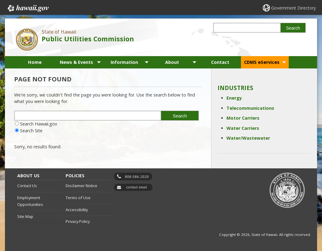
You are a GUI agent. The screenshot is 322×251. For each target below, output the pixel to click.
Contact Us (27, 185)
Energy (234, 98)
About (172, 62)
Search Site (31, 131)
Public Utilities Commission (88, 39)
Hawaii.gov (27, 8)
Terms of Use (78, 197)
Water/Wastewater (248, 138)
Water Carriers (242, 128)
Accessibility (77, 209)
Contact (220, 62)
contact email (136, 187)
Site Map (25, 216)
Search (293, 28)
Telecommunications (250, 108)
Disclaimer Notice (81, 185)
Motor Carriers (242, 118)
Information (124, 62)
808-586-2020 (137, 176)
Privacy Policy (78, 221)
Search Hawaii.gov (38, 124)
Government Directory (293, 8)
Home (35, 62)
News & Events (76, 62)
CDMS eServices (261, 62)
